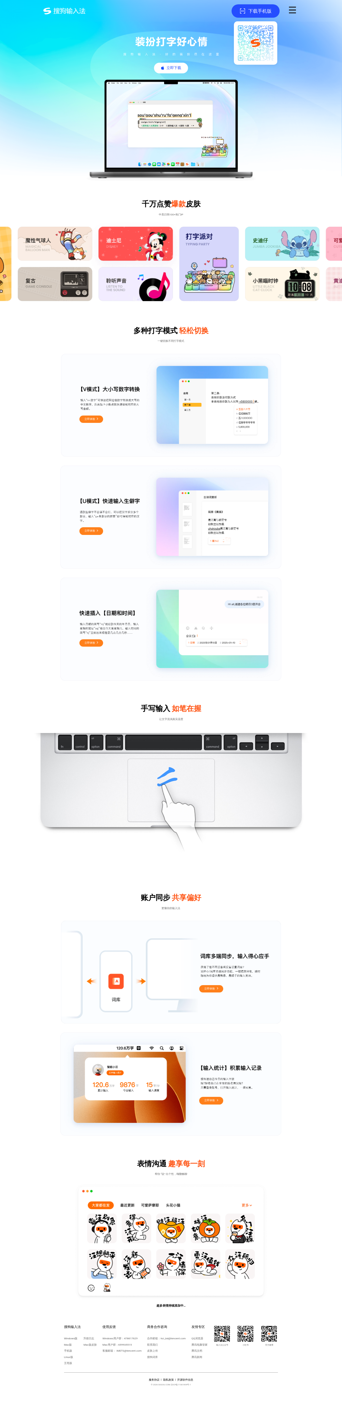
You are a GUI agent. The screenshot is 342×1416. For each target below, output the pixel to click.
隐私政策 (168, 1379)
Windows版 (71, 1338)
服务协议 (154, 1379)
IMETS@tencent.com (128, 1350)
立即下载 (173, 68)
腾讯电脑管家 (200, 1344)
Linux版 (68, 1357)
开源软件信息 (185, 1379)
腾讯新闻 (197, 1357)
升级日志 (88, 1338)
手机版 (68, 1350)
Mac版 (68, 1344)
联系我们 (152, 1344)
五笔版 (68, 1363)
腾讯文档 (197, 1350)
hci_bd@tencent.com (173, 1338)
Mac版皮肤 (90, 1344)
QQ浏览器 (197, 1338)
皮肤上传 (152, 1350)
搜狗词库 (152, 1357)
